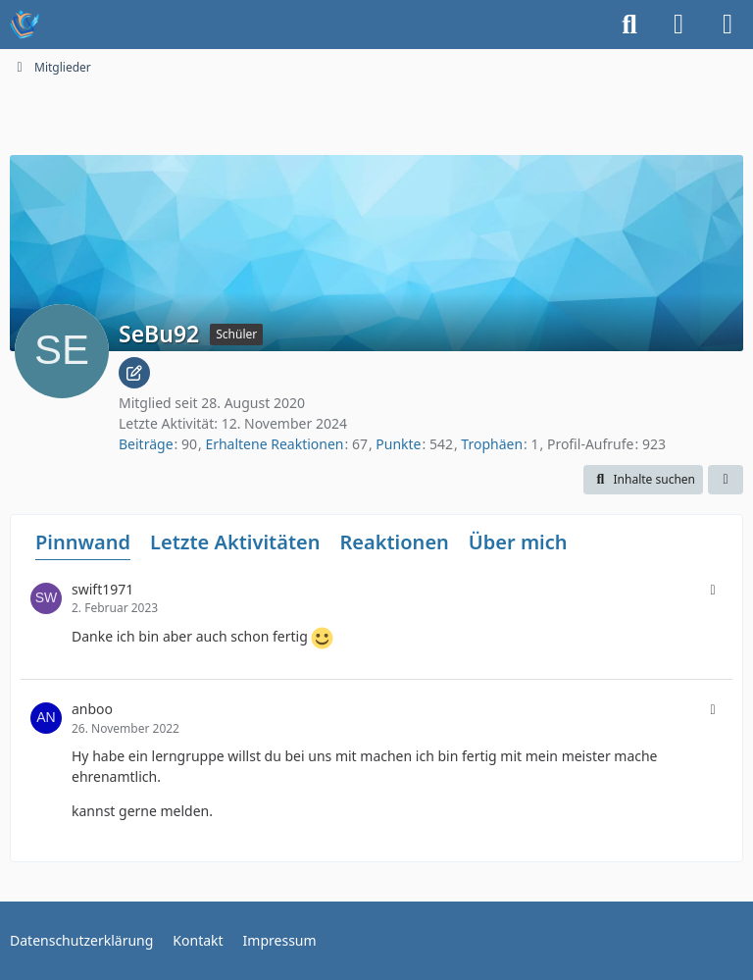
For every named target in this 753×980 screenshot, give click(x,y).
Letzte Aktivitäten (235, 542)
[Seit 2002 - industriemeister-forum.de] (24, 24)
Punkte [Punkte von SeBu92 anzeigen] (398, 444)
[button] (643, 479)
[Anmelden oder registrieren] (678, 24)
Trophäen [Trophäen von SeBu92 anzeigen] (492, 444)
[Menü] (727, 24)
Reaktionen (393, 542)
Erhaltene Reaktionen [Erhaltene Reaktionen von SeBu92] (274, 444)
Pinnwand (82, 542)
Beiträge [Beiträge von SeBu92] (146, 444)
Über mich (518, 542)
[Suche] (629, 24)
